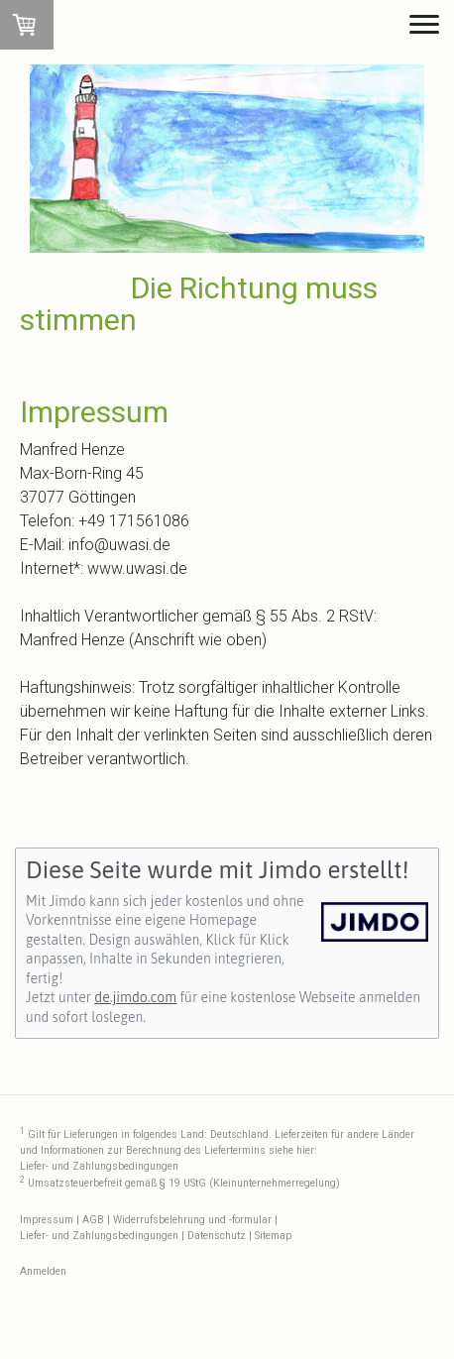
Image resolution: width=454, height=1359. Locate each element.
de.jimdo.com (135, 997)
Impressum (46, 1219)
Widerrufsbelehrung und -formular (192, 1219)
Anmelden (43, 1271)
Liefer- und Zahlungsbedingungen (99, 1166)
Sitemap (273, 1235)
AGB (93, 1219)
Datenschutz (216, 1235)
